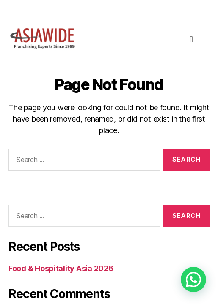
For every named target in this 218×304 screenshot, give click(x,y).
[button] (193, 279)
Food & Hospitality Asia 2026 (60, 268)
